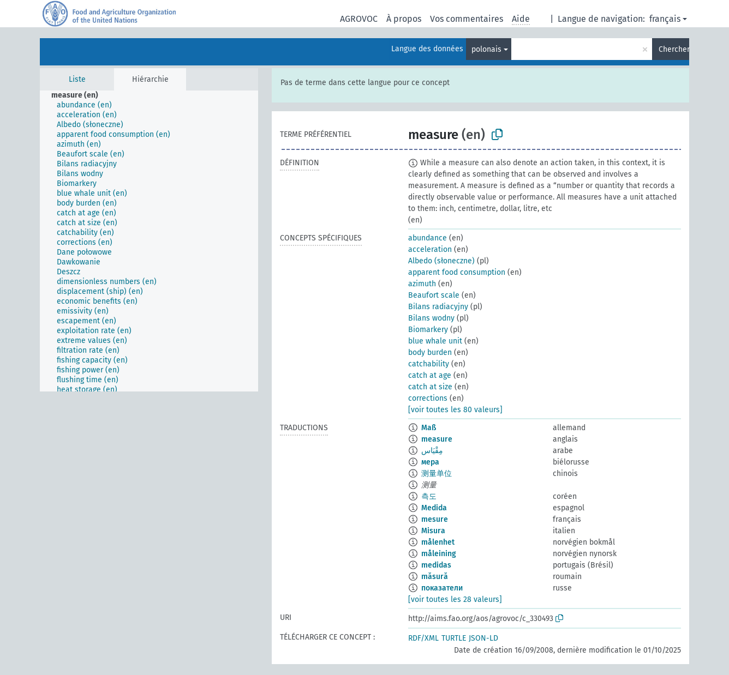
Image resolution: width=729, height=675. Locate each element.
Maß (428, 427)
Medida (434, 508)
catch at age (429, 375)
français (664, 19)
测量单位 (436, 473)
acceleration (430, 249)
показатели (442, 588)
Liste (77, 79)
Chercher (674, 49)
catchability (428, 364)
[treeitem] (79, 95)
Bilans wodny (431, 318)
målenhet (438, 542)
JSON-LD (483, 638)
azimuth (422, 283)
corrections (427, 398)
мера (430, 462)
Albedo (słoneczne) (441, 261)
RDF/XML (423, 638)
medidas (436, 565)
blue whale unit (435, 341)
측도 (429, 496)
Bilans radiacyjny (438, 306)
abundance (427, 238)
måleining (438, 553)
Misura (433, 530)
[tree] (149, 241)
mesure (434, 519)
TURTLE (453, 638)
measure (436, 439)
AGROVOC (359, 19)
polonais (486, 49)
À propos (403, 19)
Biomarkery (428, 329)
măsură (434, 576)
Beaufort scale (433, 295)
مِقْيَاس (432, 450)
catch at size (430, 386)
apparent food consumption (456, 272)
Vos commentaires (466, 19)
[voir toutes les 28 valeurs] (455, 599)
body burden (430, 352)
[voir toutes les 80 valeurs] (455, 409)
